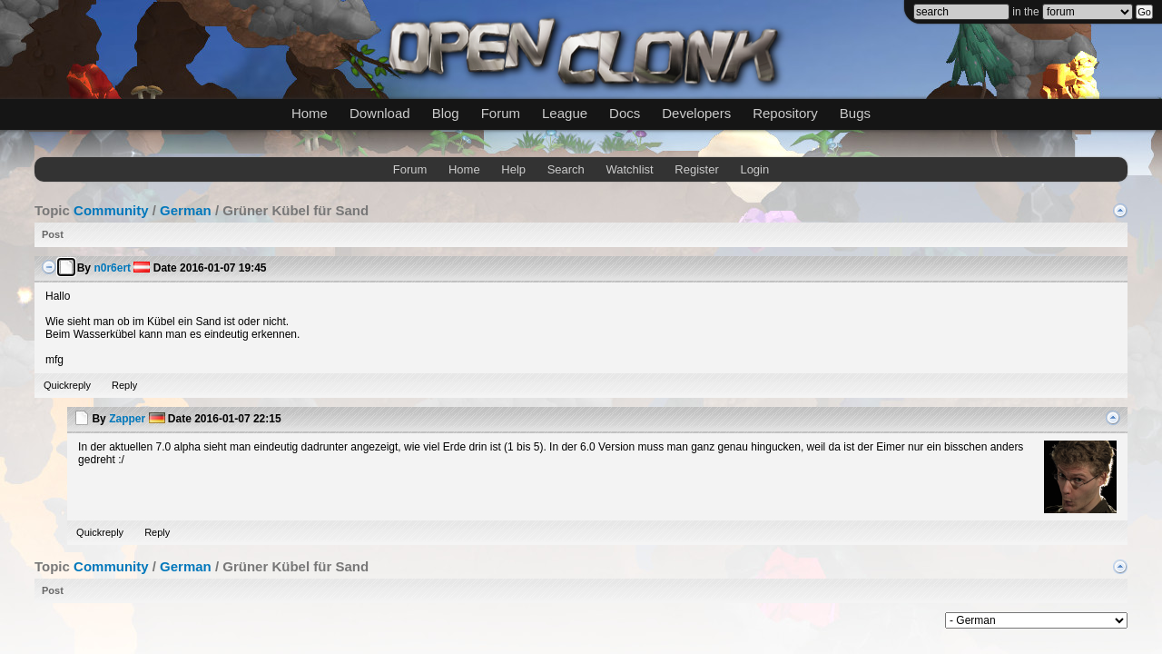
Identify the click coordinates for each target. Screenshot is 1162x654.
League (564, 113)
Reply (124, 385)
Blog (445, 113)
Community (111, 210)
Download (380, 113)
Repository (785, 113)
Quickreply (67, 385)
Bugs (855, 113)
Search (566, 169)
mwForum (439, 617)
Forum (500, 113)
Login (754, 169)
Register (696, 169)
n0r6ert (112, 268)
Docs (624, 113)
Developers (696, 113)
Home (309, 113)
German (186, 210)
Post (53, 234)
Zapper (127, 418)
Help (513, 169)
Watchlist (629, 169)
